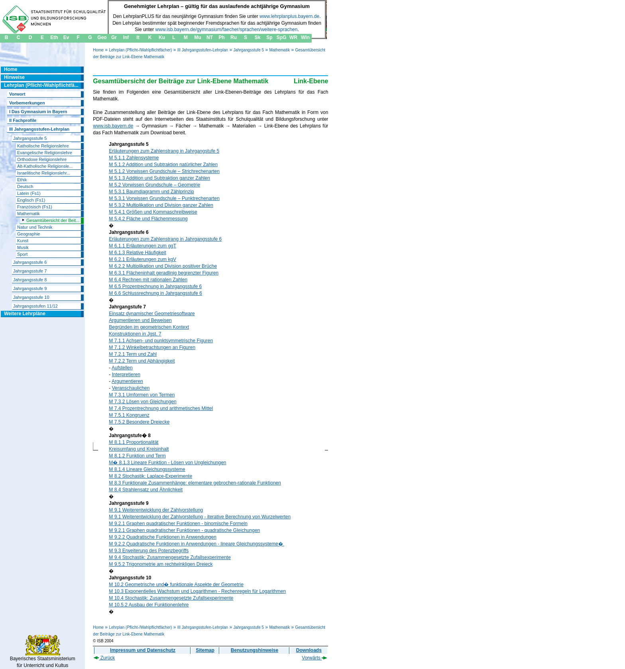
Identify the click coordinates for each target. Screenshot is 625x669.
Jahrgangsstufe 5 (248, 50)
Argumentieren (127, 381)
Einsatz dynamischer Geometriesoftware (152, 313)
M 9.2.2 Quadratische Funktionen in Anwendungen (162, 537)
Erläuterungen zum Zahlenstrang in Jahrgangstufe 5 (164, 151)
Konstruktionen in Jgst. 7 (135, 334)
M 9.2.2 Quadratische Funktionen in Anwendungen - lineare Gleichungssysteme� (196, 544)
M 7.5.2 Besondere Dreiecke (139, 422)
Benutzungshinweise (254, 650)
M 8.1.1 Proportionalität (133, 442)
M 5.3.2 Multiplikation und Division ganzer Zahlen (161, 205)
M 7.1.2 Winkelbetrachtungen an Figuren (152, 347)
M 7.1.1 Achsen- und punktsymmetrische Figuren (161, 340)
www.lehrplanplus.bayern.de (289, 16)
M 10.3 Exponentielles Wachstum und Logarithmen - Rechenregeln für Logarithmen (197, 591)
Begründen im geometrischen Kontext (149, 327)
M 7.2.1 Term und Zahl (133, 354)
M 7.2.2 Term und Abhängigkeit (142, 361)
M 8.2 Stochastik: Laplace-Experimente (150, 476)
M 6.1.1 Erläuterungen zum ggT (142, 246)
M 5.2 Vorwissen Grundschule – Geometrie (154, 185)
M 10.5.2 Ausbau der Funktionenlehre (149, 605)
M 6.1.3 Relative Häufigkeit (137, 252)
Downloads (309, 650)
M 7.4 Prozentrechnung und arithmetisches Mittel (161, 408)
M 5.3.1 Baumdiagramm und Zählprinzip (151, 191)
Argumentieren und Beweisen (140, 320)
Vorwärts (314, 658)
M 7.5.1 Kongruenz (129, 415)
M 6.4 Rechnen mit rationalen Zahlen (148, 280)
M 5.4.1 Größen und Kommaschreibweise (153, 212)
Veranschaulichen (131, 388)
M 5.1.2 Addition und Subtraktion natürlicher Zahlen (163, 164)
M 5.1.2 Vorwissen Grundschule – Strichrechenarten (164, 171)
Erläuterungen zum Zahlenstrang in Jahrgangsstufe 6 (165, 239)
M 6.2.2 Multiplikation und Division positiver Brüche (163, 266)
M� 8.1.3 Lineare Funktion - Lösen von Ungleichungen (167, 462)
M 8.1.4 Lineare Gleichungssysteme (147, 469)
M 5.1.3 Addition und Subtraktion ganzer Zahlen (159, 178)
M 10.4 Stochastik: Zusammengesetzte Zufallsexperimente (171, 598)
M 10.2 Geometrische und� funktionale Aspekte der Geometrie (176, 584)
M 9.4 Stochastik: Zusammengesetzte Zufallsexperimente (169, 557)
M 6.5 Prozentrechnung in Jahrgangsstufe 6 (155, 286)
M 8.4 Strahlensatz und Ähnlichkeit (146, 489)
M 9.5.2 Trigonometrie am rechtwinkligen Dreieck (160, 564)
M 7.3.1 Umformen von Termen (142, 395)
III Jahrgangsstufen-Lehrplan (202, 50)
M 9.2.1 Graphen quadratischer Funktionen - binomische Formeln (178, 523)
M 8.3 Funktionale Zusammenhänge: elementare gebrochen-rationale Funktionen (195, 483)
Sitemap (205, 650)
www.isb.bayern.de (113, 126)
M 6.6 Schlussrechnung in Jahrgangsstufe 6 (155, 293)
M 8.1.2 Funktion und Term (137, 456)
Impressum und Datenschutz (142, 650)
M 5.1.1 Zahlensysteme (134, 158)
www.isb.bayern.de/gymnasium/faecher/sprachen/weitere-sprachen (226, 29)
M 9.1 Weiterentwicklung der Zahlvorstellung (156, 510)
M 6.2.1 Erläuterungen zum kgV (142, 259)
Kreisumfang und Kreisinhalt (139, 449)
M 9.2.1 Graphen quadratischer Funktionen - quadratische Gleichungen (184, 530)
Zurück (104, 658)
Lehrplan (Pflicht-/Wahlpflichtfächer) (140, 50)
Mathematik (279, 50)
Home (98, 50)
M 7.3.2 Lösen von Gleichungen (142, 401)
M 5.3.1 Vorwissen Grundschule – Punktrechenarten (164, 198)
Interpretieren (126, 374)
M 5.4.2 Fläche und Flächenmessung (148, 219)
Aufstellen (122, 368)
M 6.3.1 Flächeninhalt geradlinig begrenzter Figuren (163, 273)
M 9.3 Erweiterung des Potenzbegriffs (149, 550)
